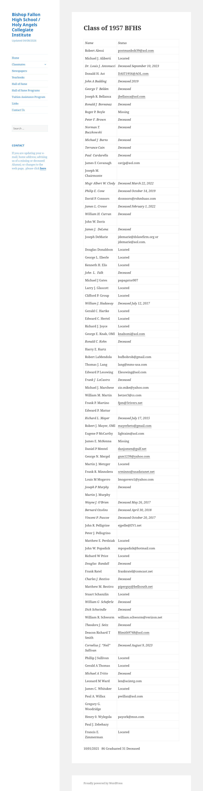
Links (15, 103)
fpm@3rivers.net (130, 403)
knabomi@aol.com (131, 334)
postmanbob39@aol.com (136, 50)
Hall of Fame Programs (26, 90)
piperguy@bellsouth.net (135, 587)
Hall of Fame (19, 84)
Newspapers (19, 71)
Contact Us (18, 110)
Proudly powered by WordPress (103, 783)
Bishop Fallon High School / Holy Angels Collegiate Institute (26, 24)
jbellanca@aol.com (131, 96)
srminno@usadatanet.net (136, 472)
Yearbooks (18, 77)
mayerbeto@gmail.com (134, 426)
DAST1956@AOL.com (133, 74)
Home (15, 58)
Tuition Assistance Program (28, 97)
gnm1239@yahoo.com (134, 456)
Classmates (18, 64)
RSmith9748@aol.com (133, 632)
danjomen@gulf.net (132, 449)
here (43, 168)
